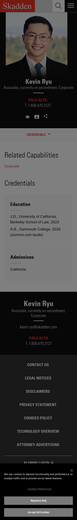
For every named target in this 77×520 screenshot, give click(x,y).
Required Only (39, 500)
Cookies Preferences (39, 488)
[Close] (71, 470)
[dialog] (38, 491)
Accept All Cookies (38, 512)
